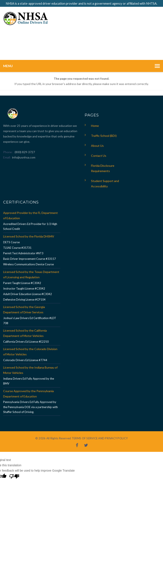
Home (95, 125)
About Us (97, 145)
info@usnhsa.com (23, 157)
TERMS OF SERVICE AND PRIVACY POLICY (100, 438)
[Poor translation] (14, 477)
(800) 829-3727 (24, 152)
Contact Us (98, 155)
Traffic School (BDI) (104, 135)
